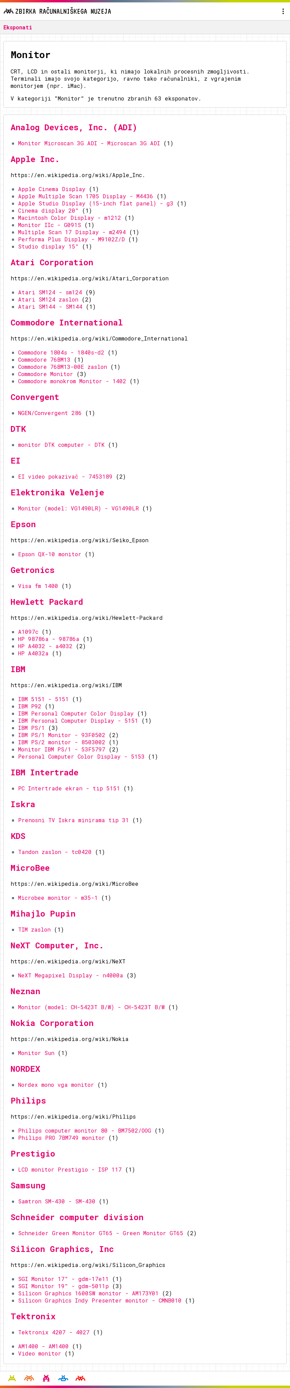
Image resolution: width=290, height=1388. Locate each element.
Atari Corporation (52, 262)
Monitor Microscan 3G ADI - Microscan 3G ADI (89, 143)
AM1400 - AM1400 (43, 1346)
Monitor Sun (36, 1052)
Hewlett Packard (47, 601)
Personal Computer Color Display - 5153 (81, 756)
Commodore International (67, 322)
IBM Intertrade (44, 772)
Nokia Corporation (52, 1022)
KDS (18, 835)
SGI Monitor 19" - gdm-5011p (63, 1286)
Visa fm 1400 (38, 585)
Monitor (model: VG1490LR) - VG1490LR (78, 508)
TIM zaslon (34, 929)
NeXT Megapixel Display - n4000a (70, 975)
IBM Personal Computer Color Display (76, 713)
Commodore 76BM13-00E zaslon (62, 366)
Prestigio (33, 1153)
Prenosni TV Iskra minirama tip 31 (73, 820)
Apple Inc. (35, 159)
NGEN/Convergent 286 (50, 412)
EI (16, 460)
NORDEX (25, 1068)
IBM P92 (29, 706)
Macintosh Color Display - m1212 (69, 217)
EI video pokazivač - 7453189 (65, 476)
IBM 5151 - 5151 (43, 699)
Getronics (33, 569)
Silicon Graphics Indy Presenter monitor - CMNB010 (100, 1300)
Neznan (25, 991)
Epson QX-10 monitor (49, 554)
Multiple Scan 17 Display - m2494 (72, 232)
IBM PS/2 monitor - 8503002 (61, 742)
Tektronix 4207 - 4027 (54, 1332)
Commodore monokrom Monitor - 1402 (72, 381)
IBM (18, 669)
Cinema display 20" (48, 210)
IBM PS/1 (31, 727)
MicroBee (30, 867)
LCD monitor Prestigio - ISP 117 (70, 1169)
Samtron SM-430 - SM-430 (56, 1201)
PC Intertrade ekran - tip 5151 (69, 788)
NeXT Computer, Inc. (57, 945)
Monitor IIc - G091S (49, 224)
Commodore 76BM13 (44, 359)
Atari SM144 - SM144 (50, 306)
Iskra (23, 804)
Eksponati (17, 27)
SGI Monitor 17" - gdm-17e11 (63, 1278)
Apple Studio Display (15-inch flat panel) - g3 (95, 203)
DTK (18, 428)
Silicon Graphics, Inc (62, 1248)
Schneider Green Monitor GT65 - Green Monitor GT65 (100, 1233)
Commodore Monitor (45, 373)
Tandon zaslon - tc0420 (55, 851)
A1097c (28, 631)
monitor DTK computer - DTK (61, 444)
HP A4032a (33, 653)
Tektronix (33, 1316)
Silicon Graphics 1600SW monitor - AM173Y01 (88, 1293)
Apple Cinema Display (51, 188)
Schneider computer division (77, 1217)
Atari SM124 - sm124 (50, 292)
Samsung (28, 1185)
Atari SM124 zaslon (48, 299)
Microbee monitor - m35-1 (58, 897)
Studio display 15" (48, 246)
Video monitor (39, 1353)
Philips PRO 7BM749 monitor (61, 1137)
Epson (23, 524)
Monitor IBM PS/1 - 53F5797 (61, 749)
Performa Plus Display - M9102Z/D (71, 239)
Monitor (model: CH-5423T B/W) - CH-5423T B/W (91, 1007)
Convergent (35, 396)
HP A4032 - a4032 (45, 646)
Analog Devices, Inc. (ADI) (74, 127)
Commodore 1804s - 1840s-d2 (61, 352)
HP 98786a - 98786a (48, 638)
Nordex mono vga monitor (56, 1084)
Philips (28, 1100)
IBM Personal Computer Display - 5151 (78, 720)
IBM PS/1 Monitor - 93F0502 (61, 734)
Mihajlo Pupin (43, 913)
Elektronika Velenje (57, 492)
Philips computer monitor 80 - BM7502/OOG (84, 1130)
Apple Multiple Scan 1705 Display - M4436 (85, 196)
